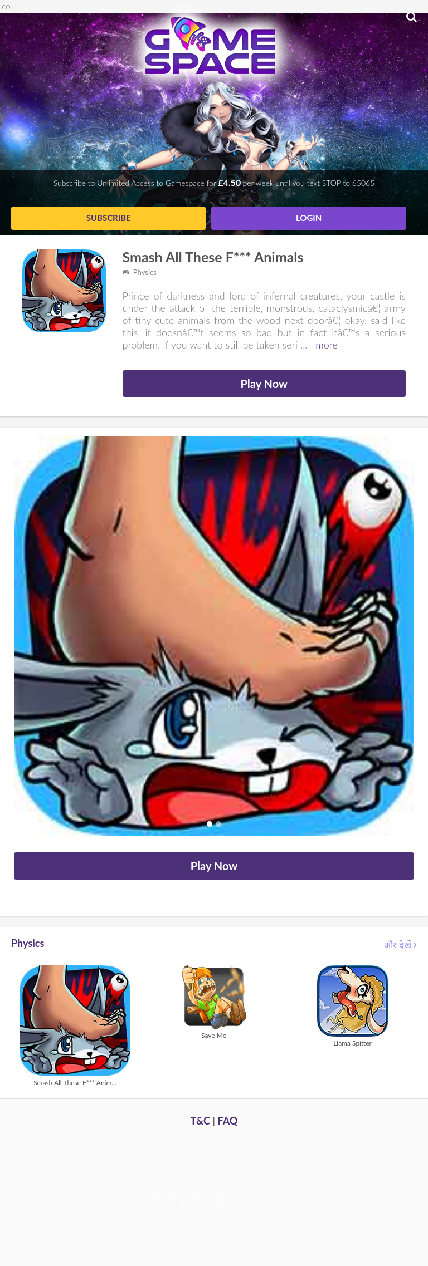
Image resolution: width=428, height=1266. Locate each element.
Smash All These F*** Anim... (74, 1082)
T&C (200, 1121)
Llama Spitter (352, 1043)
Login (309, 218)
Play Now (264, 383)
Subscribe (108, 218)
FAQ (228, 1121)
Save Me (213, 1035)
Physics (140, 272)
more (326, 344)
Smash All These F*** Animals (213, 256)
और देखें (400, 944)
